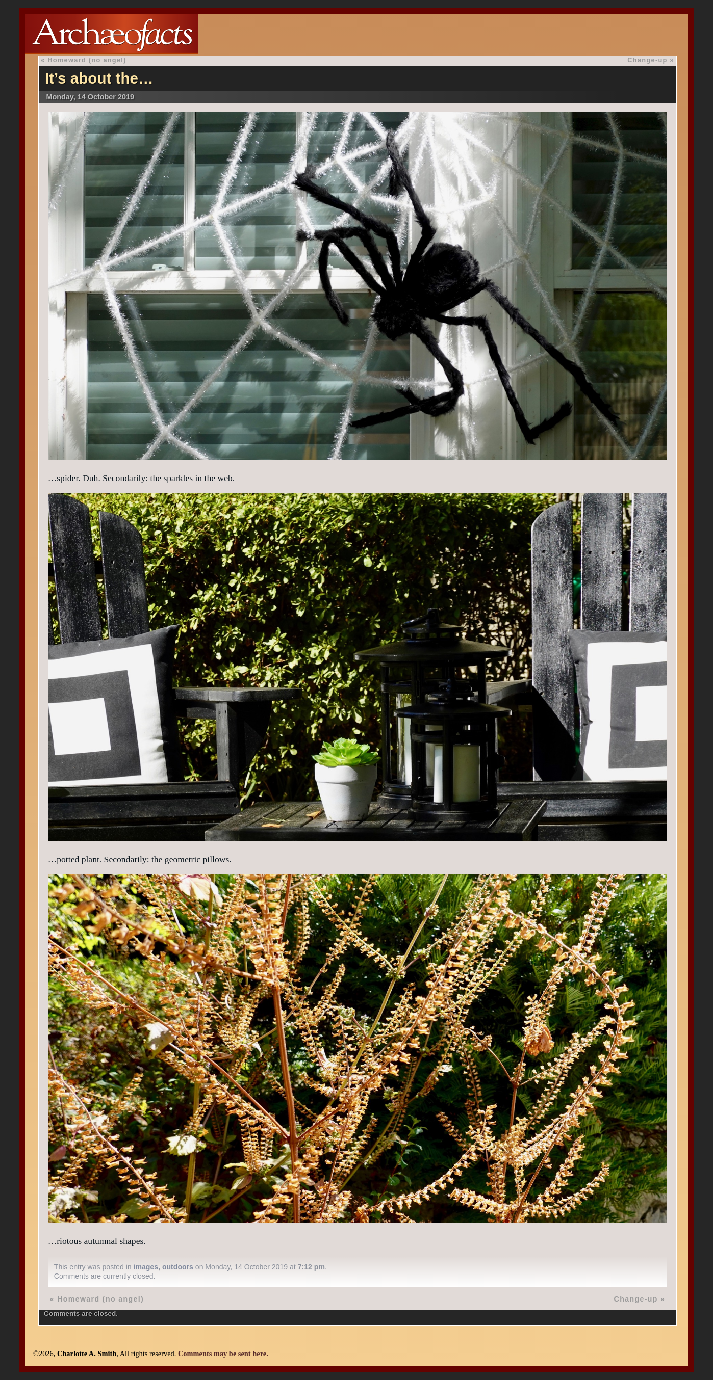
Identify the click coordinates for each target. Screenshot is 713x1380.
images (146, 1267)
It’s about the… (99, 78)
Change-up (647, 60)
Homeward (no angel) (86, 60)
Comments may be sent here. (223, 1353)
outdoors (177, 1267)
